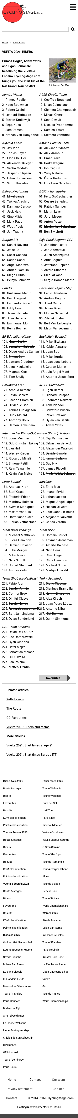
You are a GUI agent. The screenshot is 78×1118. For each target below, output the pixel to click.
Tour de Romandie (53, 862)
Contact (11, 1098)
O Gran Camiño (51, 847)
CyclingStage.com (25, 12)
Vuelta (46, 979)
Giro (44, 986)
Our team (58, 1079)
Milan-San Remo (52, 928)
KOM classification (14, 818)
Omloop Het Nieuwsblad (17, 942)
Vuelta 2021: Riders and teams (28, 727)
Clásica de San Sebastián (18, 1037)
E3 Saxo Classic (12, 971)
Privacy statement (19, 1089)
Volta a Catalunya (52, 832)
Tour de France (51, 993)
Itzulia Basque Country (55, 840)
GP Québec (9, 1045)
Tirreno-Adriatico (52, 825)
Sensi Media (53, 1107)
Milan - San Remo (13, 964)
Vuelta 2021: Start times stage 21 (29, 745)
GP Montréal (10, 1052)
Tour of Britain (50, 898)
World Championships (55, 906)
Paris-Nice (48, 818)
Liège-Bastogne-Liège (16, 1030)
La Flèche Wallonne (14, 1023)
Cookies (58, 1089)
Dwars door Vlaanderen (17, 986)
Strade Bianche (12, 957)
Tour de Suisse (51, 884)
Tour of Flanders (12, 993)
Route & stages (12, 788)
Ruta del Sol (49, 803)
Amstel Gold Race (14, 1015)
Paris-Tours (10, 1067)
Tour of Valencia (51, 788)
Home (5, 42)
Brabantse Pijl (11, 1008)
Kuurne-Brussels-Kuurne (17, 949)
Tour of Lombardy (13, 1059)
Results (7, 810)
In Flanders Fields (13, 979)
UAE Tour (47, 810)
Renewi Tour (49, 891)
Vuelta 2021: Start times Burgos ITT (31, 754)
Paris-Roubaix (11, 1001)
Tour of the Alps (51, 854)
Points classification (15, 825)
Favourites (53, 678)
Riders (7, 796)
